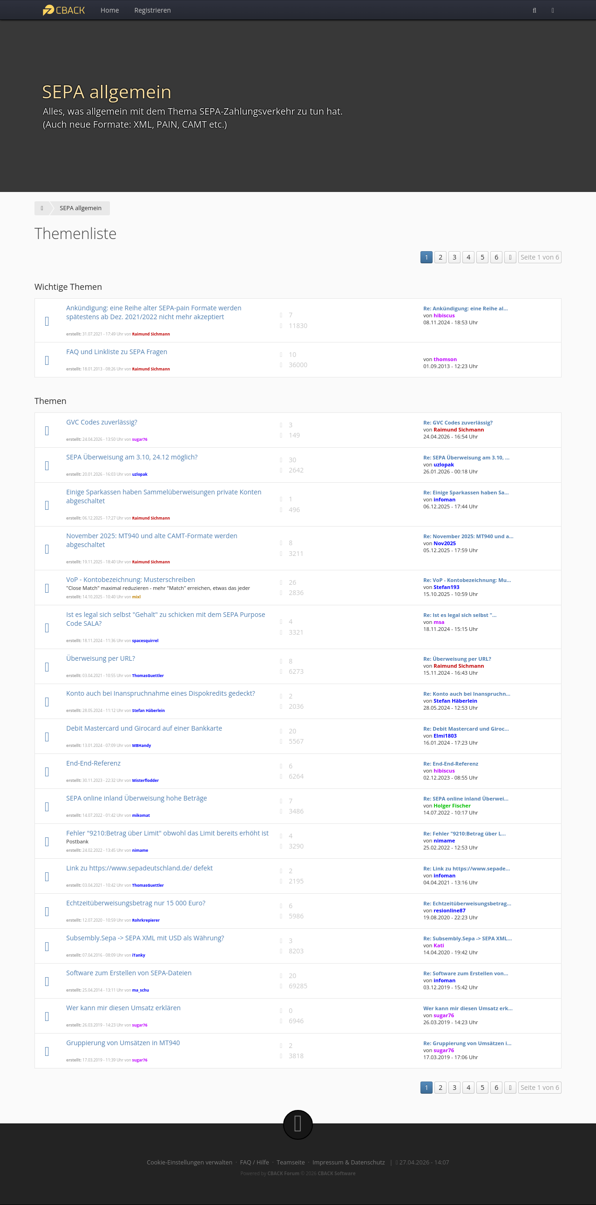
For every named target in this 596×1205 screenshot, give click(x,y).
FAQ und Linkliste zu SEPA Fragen (116, 351)
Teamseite (291, 1162)
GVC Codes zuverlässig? (101, 422)
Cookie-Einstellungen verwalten (189, 1162)
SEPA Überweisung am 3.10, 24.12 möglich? (131, 456)
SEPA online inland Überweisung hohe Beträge (136, 798)
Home (110, 10)
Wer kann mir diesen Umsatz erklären (123, 1007)
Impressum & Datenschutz (348, 1162)
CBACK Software (336, 1173)
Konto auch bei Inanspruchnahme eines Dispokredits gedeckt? (160, 693)
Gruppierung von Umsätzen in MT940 (123, 1042)
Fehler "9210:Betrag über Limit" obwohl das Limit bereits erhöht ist (167, 832)
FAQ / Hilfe (254, 1162)
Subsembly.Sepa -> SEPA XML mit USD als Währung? (145, 937)
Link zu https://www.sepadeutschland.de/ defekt (139, 867)
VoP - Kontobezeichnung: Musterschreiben (130, 579)
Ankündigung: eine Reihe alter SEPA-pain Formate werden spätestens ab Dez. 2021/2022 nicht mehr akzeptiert (153, 312)
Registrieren (153, 10)
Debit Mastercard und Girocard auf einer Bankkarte (144, 728)
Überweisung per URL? (100, 658)
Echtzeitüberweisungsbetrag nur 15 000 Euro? (135, 902)
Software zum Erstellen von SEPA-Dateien (128, 972)
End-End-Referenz (93, 763)
